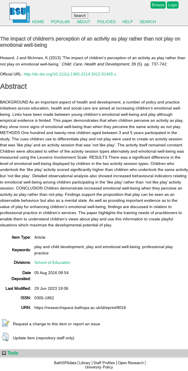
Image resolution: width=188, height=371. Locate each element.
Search (148, 21)
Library (84, 363)
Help (127, 21)
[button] (5, 323)
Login (172, 5)
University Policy (99, 367)
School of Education (52, 262)
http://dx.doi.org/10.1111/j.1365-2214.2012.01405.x (70, 74)
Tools (10, 353)
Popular (60, 21)
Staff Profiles (104, 363)
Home (38, 21)
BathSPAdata (65, 363)
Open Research (131, 363)
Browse (158, 5)
